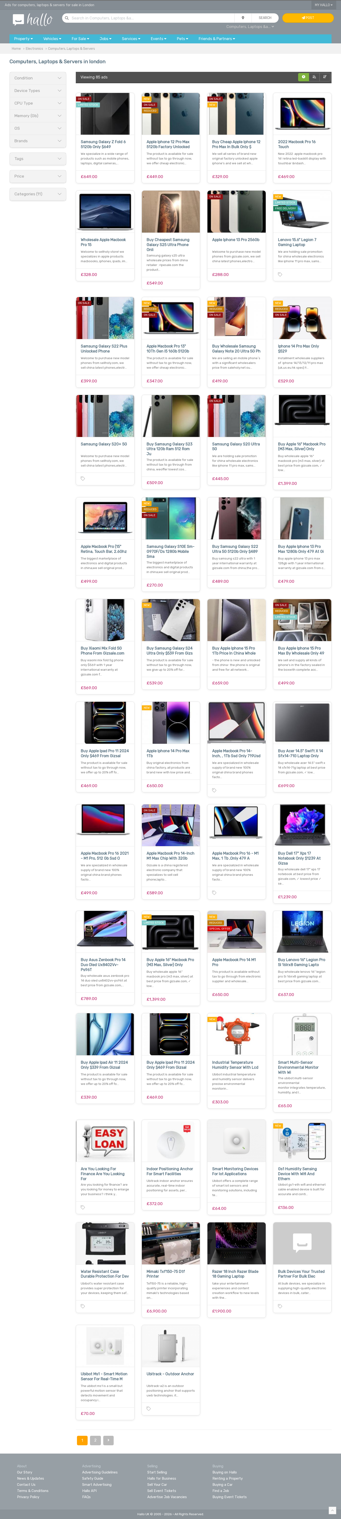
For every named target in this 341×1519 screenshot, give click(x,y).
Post (308, 18)
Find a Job (220, 1491)
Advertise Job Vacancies (167, 1497)
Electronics (34, 49)
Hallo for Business (161, 1478)
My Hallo (324, 5)
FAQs (86, 1497)
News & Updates (30, 1478)
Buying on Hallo (224, 1472)
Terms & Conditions (33, 1491)
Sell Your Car (157, 1484)
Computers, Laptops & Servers (71, 49)
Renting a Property (227, 1478)
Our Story (24, 1472)
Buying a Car (222, 1484)
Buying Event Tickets (229, 1497)
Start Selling (157, 1472)
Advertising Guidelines (100, 1472)
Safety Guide (92, 1478)
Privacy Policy (28, 1497)
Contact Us (26, 1484)
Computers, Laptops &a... (250, 26)
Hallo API (89, 1491)
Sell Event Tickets (161, 1491)
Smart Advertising (97, 1484)
